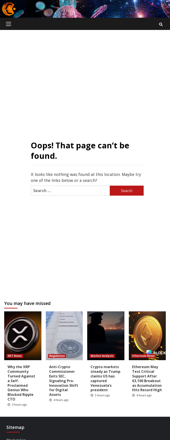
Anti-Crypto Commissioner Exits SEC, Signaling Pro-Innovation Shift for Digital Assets (63, 380)
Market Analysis (102, 356)
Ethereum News (143, 356)
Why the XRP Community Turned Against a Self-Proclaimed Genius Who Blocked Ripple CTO (21, 383)
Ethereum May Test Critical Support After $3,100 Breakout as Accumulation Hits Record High (147, 378)
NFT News (15, 356)
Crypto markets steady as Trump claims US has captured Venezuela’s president (105, 378)
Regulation (57, 356)
